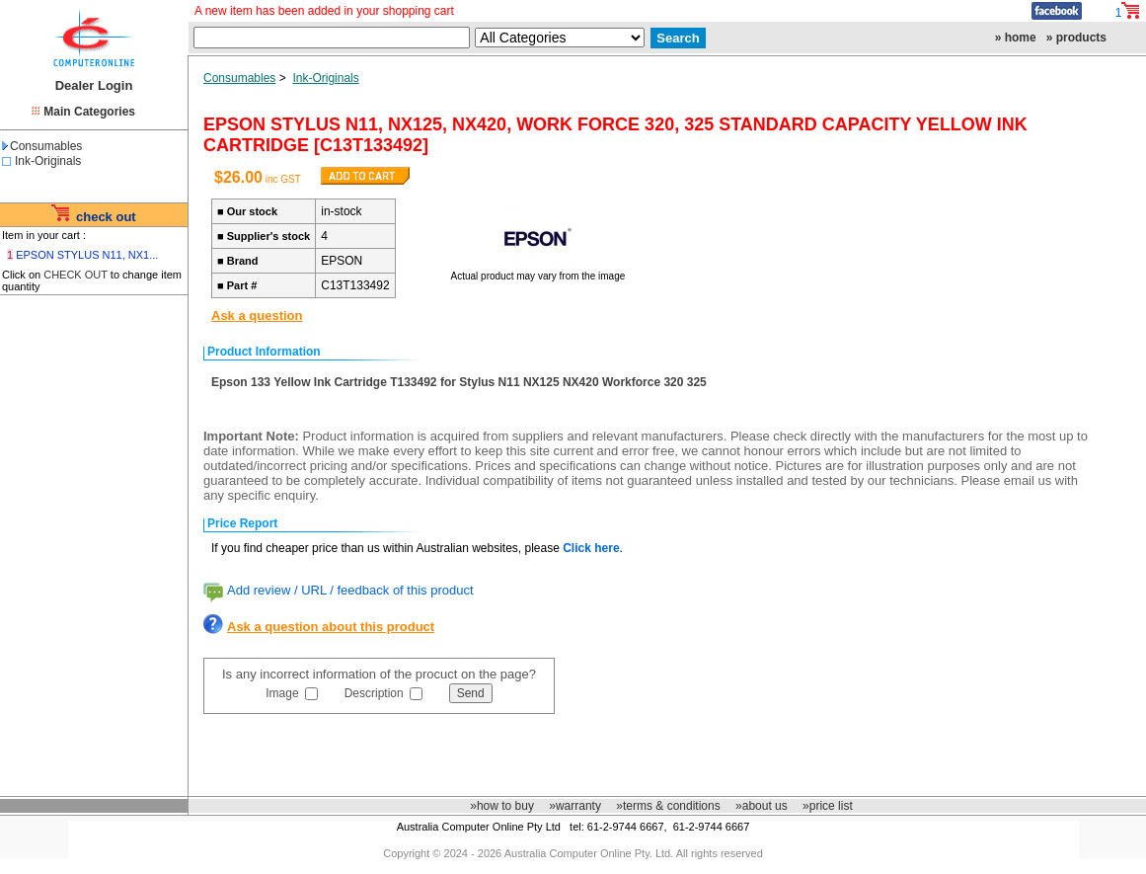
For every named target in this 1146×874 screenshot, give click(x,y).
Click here (591, 548)
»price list (827, 806)
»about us (761, 806)
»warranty (575, 806)
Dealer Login (94, 85)
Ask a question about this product (330, 626)
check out (106, 216)
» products (1076, 37)
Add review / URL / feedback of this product (350, 590)
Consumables (42, 146)
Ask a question (256, 315)
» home (1015, 37)
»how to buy (502, 806)
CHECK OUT (75, 274)
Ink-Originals (48, 161)
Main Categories (89, 112)
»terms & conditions (668, 806)
